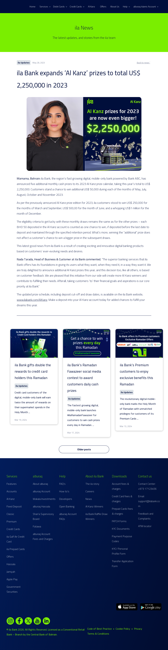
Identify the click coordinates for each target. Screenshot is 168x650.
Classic (10, 513)
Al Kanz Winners (94, 506)
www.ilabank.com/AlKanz (32, 299)
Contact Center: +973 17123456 (147, 486)
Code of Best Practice (99, 628)
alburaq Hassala (41, 506)
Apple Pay (12, 579)
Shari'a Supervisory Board (43, 516)
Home (32, 6)
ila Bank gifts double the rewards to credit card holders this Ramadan (33, 371)
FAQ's (62, 483)
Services (45, 6)
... (29, 412)
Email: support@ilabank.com (149, 501)
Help (126, 6)
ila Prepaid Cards (16, 549)
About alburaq (40, 483)
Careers (89, 491)
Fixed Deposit (14, 506)
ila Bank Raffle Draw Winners (96, 516)
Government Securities (14, 589)
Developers (65, 498)
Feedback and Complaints (145, 516)
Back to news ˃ (143, 63)
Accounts (12, 491)
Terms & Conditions (98, 633)
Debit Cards (60, 6)
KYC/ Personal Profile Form (120, 551)
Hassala (11, 564)
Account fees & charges (120, 486)
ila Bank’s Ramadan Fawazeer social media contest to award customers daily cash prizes (84, 378)
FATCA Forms (119, 521)
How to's (64, 491)
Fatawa (37, 526)
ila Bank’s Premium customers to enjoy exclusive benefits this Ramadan (136, 374)
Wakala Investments (44, 498)
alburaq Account (41, 491)
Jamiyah (11, 571)
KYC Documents (121, 528)
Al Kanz (91, 6)
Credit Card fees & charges (122, 499)
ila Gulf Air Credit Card (15, 539)
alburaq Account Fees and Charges (43, 536)
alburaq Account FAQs (68, 516)
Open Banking (66, 506)
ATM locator (144, 526)
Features (12, 483)
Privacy (138, 628)
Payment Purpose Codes (122, 539)
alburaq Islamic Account (146, 6)
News (88, 498)
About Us (114, 6)
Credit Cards (77, 6)
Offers (103, 6)
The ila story (92, 483)
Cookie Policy (123, 628)
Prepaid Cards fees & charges (122, 511)
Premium (12, 521)
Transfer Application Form (122, 564)
